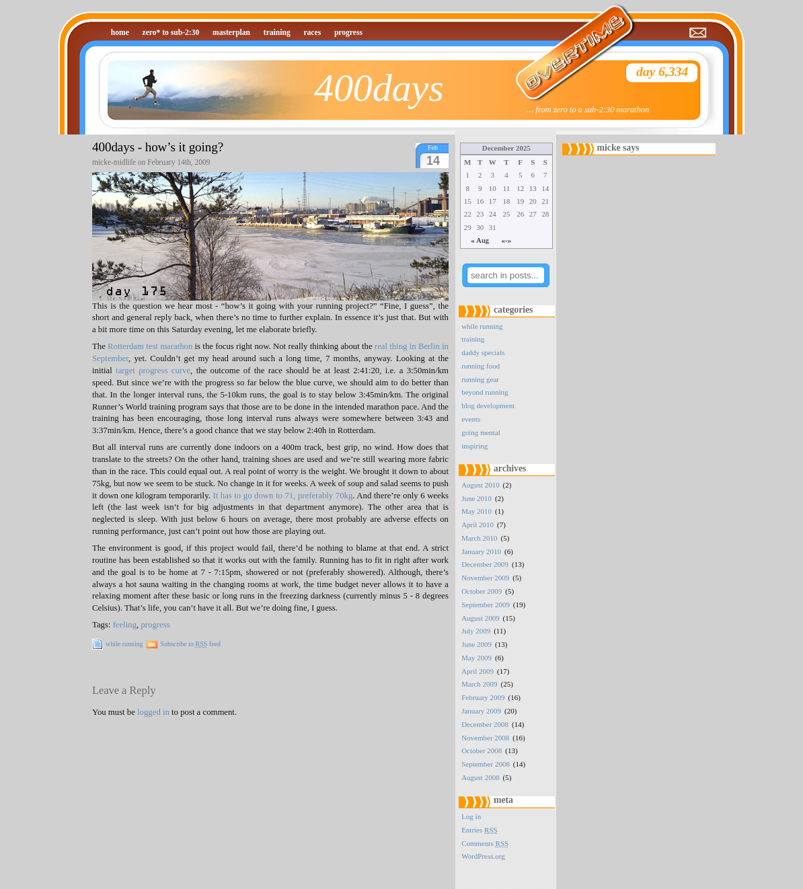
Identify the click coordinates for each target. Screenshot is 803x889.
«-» (507, 240)
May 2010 (476, 511)
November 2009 (485, 578)
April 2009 (477, 671)
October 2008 (481, 750)
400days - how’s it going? (157, 147)
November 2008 (485, 738)
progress (348, 32)
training (277, 32)
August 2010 (480, 485)
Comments (484, 843)
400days (379, 88)
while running (124, 644)
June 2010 (476, 498)
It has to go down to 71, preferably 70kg (282, 495)
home (120, 32)
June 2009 (476, 644)
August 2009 (480, 618)
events (470, 419)
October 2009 (481, 591)
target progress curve (153, 370)
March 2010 (479, 538)
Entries (479, 830)
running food (480, 366)
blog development (487, 405)
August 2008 (480, 777)
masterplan (231, 32)
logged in (153, 712)
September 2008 (485, 764)
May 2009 (476, 658)
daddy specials (482, 352)
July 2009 (475, 631)
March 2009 (479, 684)
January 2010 (481, 551)
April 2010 (477, 524)
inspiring (474, 446)
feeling (125, 624)
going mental (480, 432)
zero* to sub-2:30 (171, 32)
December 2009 (484, 564)
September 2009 (485, 605)
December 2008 (484, 724)
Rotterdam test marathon (150, 346)
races (312, 32)
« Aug (480, 240)
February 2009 (482, 697)
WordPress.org (483, 856)
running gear (480, 379)
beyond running (484, 392)
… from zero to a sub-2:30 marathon (587, 109)
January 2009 (481, 711)
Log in (471, 816)
